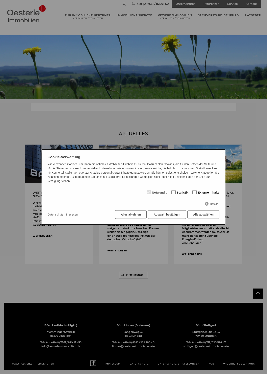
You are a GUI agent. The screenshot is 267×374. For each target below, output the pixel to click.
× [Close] (222, 153)
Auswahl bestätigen (166, 214)
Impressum (73, 214)
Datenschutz (55, 214)
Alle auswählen (203, 214)
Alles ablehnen (131, 214)
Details (214, 204)
